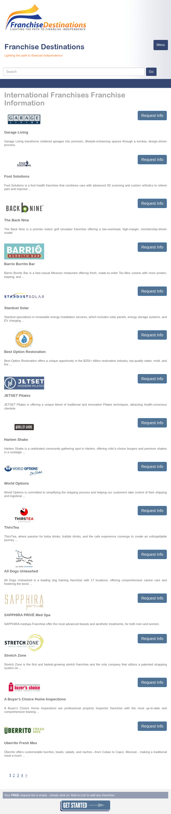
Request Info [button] (152, 115)
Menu (162, 46)
